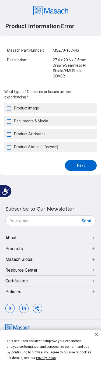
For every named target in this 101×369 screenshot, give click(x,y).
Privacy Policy (46, 358)
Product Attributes (30, 134)
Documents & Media (31, 121)
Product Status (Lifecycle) (36, 147)
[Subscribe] (86, 221)
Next (81, 165)
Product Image (26, 108)
